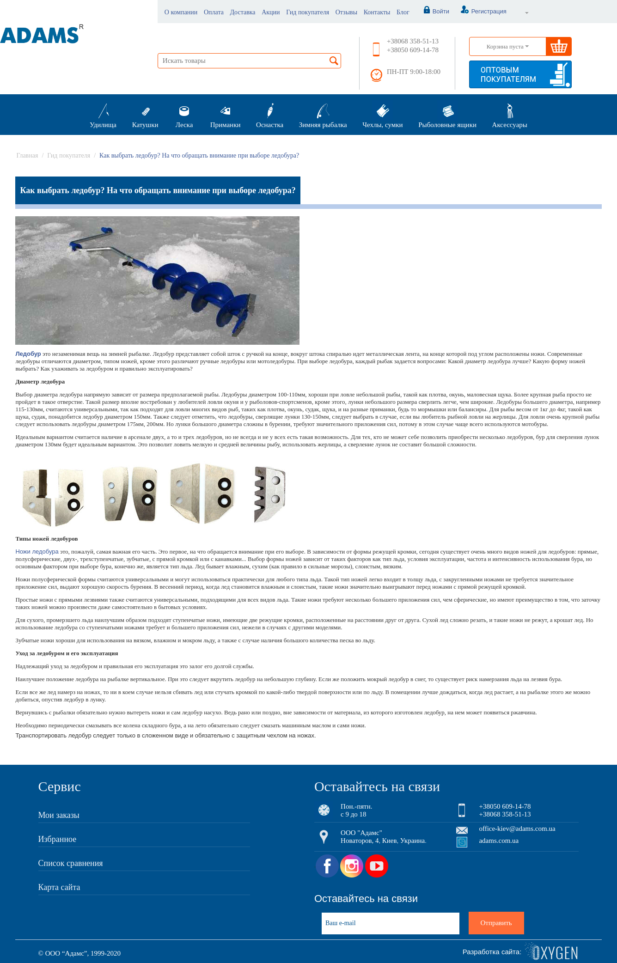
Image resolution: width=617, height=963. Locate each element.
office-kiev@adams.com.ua (517, 828)
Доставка (243, 12)
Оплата (214, 12)
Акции (271, 12)
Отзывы (346, 12)
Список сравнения (70, 863)
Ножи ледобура (36, 551)
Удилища (103, 114)
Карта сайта (59, 887)
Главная (27, 155)
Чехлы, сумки (382, 114)
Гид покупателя (307, 12)
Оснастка (269, 114)
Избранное (57, 839)
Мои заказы (58, 815)
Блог (403, 12)
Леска (184, 114)
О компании (181, 12)
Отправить (496, 922)
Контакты (377, 12)
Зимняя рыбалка (323, 114)
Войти (431, 11)
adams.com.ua (499, 840)
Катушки (145, 114)
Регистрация (479, 11)
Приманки (225, 114)
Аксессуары (509, 114)
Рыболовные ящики (447, 114)
